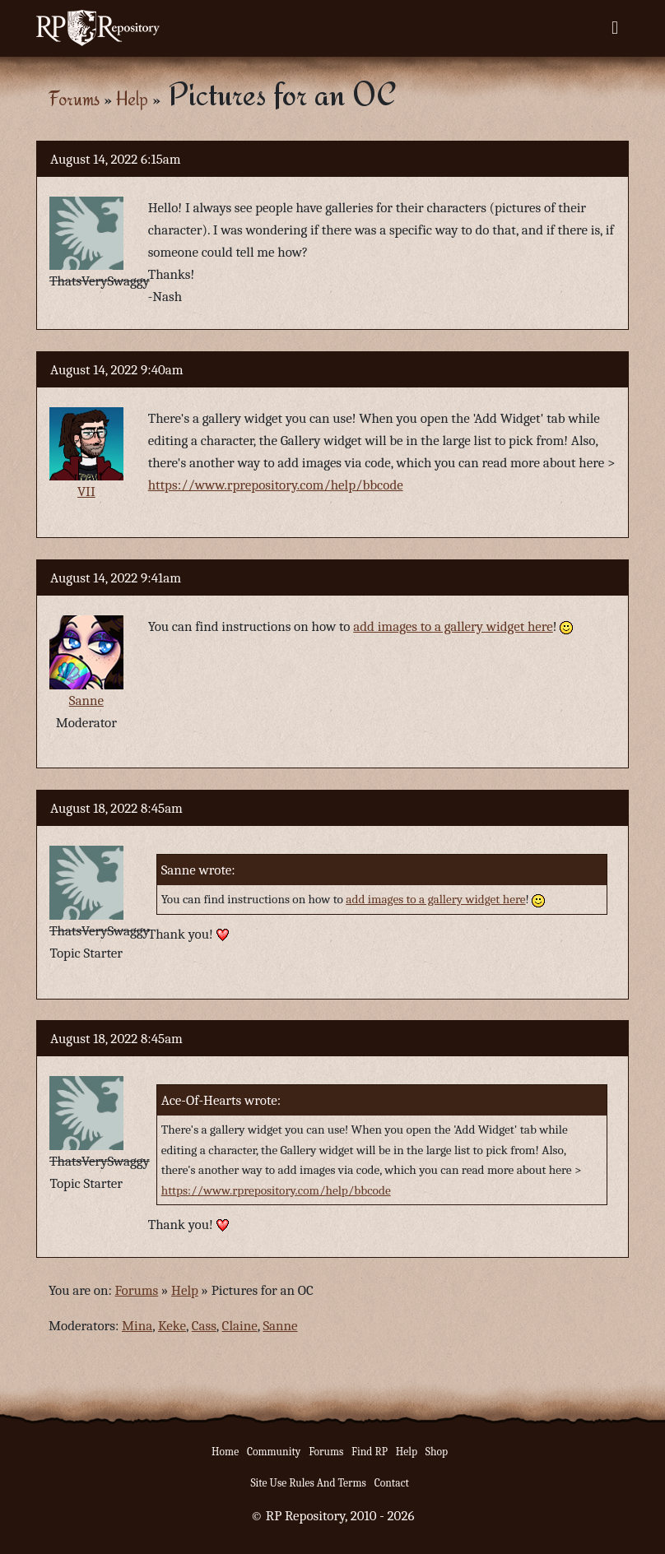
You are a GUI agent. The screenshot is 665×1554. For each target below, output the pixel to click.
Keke (172, 1326)
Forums (74, 98)
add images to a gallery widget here (453, 626)
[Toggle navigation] (615, 28)
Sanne (86, 700)
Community (273, 1451)
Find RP (369, 1451)
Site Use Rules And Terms (308, 1483)
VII (86, 491)
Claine (240, 1326)
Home (225, 1451)
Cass (204, 1326)
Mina (137, 1326)
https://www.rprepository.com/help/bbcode (275, 485)
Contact (391, 1483)
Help (132, 98)
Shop (437, 1451)
